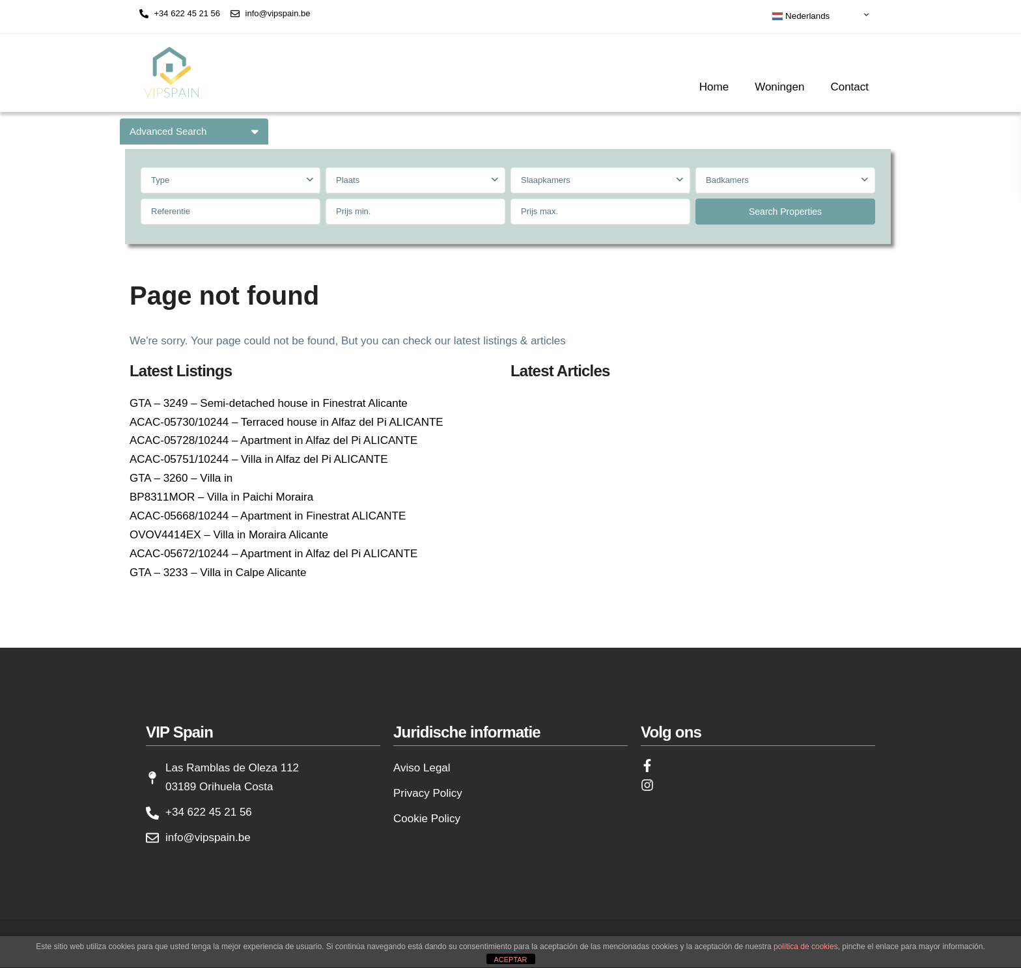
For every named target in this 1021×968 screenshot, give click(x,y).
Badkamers (727, 180)
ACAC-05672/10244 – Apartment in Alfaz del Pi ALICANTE (273, 553)
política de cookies (806, 946)
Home (714, 87)
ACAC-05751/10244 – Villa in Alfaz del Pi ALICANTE (259, 459)
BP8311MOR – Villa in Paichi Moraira (221, 497)
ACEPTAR (510, 959)
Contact (849, 87)
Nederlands (801, 16)
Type (160, 180)
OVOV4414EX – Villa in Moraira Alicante (229, 535)
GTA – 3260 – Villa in (181, 478)
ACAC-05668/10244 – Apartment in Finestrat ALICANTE (268, 516)
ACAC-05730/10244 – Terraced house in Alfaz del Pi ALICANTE (286, 422)
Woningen (779, 87)
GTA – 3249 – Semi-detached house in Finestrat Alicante (269, 403)
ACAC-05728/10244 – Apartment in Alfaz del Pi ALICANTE (273, 440)
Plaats (347, 180)
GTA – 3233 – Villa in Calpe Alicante (218, 572)
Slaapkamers (545, 180)
